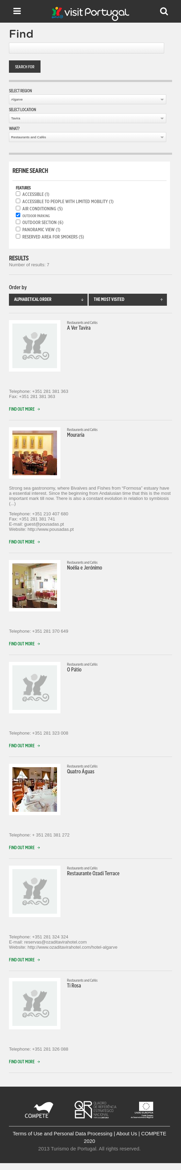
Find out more (26, 409)
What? (14, 129)
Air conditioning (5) (42, 209)
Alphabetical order (50, 300)
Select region (20, 91)
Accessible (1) (35, 194)
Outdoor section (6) (43, 222)
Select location (22, 110)
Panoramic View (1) (41, 229)
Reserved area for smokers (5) (53, 237)
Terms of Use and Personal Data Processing (62, 1133)
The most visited (130, 300)
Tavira (15, 118)
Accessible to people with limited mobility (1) (68, 201)
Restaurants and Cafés (28, 137)
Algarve (17, 99)
